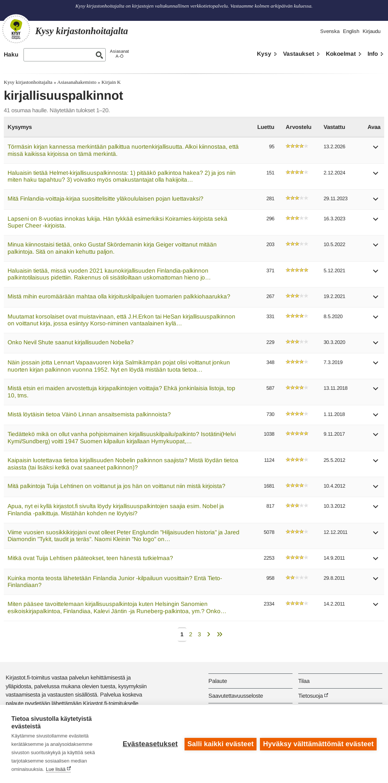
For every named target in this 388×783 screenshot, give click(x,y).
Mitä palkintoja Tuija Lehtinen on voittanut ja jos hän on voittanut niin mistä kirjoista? (116, 486)
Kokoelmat (341, 53)
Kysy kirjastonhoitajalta (28, 82)
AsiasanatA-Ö (119, 53)
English (351, 31)
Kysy (264, 53)
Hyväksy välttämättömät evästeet (318, 744)
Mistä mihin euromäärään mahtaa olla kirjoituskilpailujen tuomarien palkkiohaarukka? (119, 296)
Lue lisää (56, 769)
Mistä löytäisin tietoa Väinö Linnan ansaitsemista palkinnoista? (89, 414)
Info (373, 53)
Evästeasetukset (149, 744)
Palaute (217, 681)
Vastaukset (298, 53)
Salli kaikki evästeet (220, 744)
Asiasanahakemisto (76, 82)
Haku (11, 54)
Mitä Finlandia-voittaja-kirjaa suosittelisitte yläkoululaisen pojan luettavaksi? (105, 198)
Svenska (330, 31)
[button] (375, 149)
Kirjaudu (371, 31)
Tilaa (304, 681)
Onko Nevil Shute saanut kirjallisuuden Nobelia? (71, 342)
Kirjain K (111, 82)
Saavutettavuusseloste (235, 695)
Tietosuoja (310, 695)
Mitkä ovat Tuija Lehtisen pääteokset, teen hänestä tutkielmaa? (90, 558)
